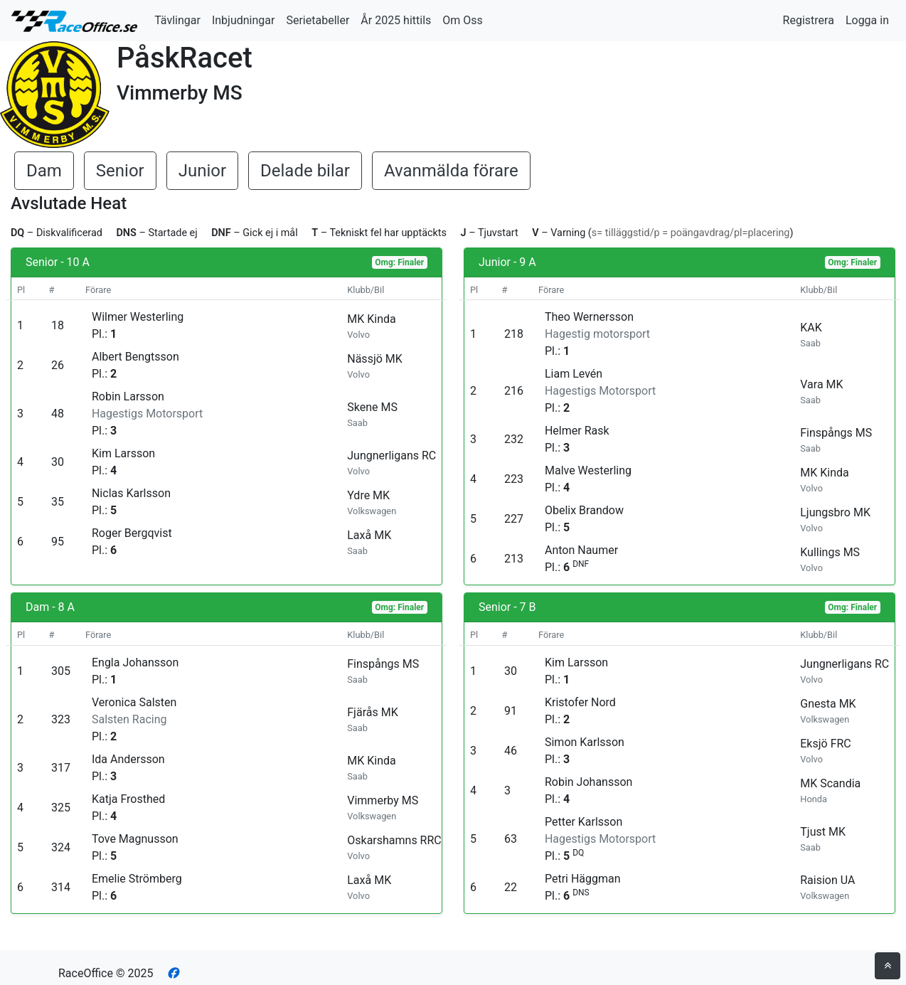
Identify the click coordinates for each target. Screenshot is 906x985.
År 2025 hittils (396, 20)
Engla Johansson (135, 662)
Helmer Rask (577, 430)
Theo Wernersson (589, 317)
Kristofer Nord (580, 702)
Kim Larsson (123, 453)
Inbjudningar (243, 20)
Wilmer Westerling (137, 317)
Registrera (808, 20)
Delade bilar (305, 171)
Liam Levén (573, 373)
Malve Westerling (588, 470)
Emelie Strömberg (137, 878)
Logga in (867, 20)
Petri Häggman (583, 878)
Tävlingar (177, 20)
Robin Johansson (588, 782)
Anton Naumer (581, 550)
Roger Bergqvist (132, 533)
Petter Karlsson (583, 822)
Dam (44, 171)
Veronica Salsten (134, 702)
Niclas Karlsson (131, 493)
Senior (120, 171)
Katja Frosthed (128, 799)
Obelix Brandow (584, 510)
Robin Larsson (128, 396)
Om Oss (462, 20)
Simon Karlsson (584, 742)
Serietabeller (317, 20)
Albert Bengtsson (135, 356)
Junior (202, 171)
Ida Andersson (128, 759)
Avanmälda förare (451, 171)
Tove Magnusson (135, 839)
